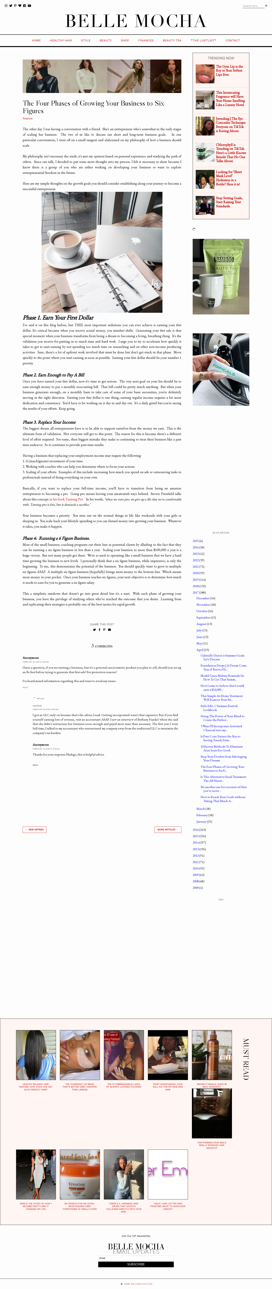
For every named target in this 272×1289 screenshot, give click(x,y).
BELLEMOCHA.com (141, 1284)
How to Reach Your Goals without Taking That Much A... (223, 799)
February (202, 815)
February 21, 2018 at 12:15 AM (46, 749)
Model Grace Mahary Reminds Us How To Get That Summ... (222, 677)
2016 (196, 830)
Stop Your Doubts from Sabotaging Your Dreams (224, 758)
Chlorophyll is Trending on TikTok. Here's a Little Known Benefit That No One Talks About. (231, 152)
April (200, 650)
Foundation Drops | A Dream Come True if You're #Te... (224, 667)
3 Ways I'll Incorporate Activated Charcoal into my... (221, 728)
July (199, 630)
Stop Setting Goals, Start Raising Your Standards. (229, 202)
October (202, 611)
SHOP (125, 40)
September (203, 617)
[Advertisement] (102, 890)
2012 (196, 855)
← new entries (35, 829)
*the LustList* (203, 40)
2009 (196, 875)
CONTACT (233, 40)
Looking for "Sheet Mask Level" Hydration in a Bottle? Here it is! (229, 178)
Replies (40, 699)
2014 (196, 842)
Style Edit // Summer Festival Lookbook (219, 708)
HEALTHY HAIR (61, 40)
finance (28, 118)
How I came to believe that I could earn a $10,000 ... (222, 687)
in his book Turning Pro (66, 499)
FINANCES (146, 40)
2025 (196, 541)
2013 (196, 849)
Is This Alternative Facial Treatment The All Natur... (223, 779)
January (201, 821)
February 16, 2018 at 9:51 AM (45, 709)
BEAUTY (106, 40)
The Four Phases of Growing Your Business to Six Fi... (222, 769)
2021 (196, 566)
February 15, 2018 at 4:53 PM (36, 662)
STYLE (85, 40)
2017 (196, 592)
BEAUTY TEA (172, 40)
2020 (196, 573)
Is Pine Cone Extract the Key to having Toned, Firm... (220, 738)
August (201, 624)
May (199, 643)
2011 (196, 862)
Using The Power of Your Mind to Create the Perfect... (223, 718)
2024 (196, 547)
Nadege (37, 705)
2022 (196, 560)
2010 (196, 868)
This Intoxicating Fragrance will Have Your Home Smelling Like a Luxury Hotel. (230, 98)
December (203, 598)
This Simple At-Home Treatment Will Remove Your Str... (222, 698)
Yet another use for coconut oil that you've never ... (224, 789)
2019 (196, 580)
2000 (196, 888)
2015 (196, 836)
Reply (25, 687)
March (201, 809)
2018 (196, 586)
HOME (36, 40)
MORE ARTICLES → (168, 829)
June (199, 637)
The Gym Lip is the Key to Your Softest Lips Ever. (229, 70)
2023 (196, 554)
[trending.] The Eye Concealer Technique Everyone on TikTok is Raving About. (231, 124)
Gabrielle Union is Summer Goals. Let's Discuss (223, 657)
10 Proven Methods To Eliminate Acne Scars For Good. (222, 748)
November (203, 604)
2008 (196, 881)
